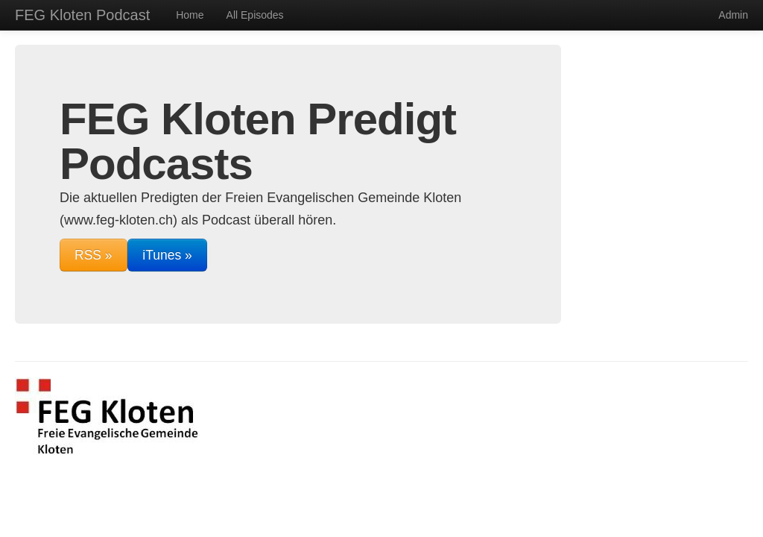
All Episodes (255, 15)
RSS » (94, 255)
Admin (733, 15)
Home (189, 15)
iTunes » (166, 255)
